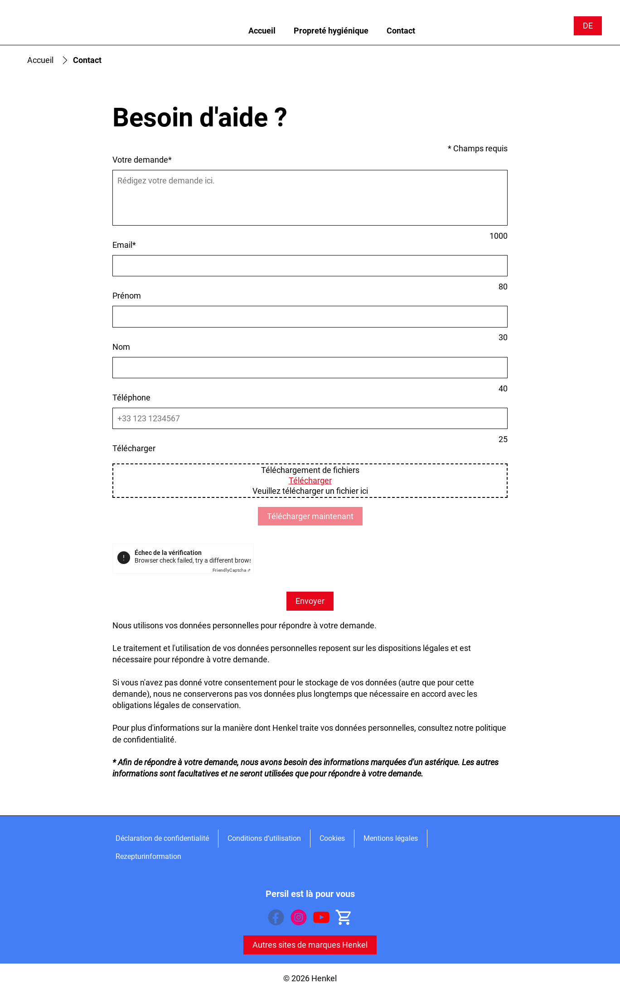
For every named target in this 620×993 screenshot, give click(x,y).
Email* (124, 245)
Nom (121, 347)
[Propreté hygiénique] (331, 30)
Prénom (126, 295)
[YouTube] (321, 917)
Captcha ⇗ (232, 570)
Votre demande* (142, 159)
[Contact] (401, 30)
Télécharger (310, 480)
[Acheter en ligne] (344, 917)
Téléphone (131, 397)
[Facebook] (276, 917)
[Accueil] (262, 30)
